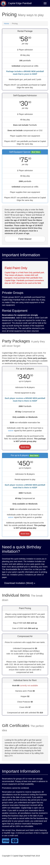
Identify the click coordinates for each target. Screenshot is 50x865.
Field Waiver (25, 239)
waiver (10, 431)
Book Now (25, 447)
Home (6, 23)
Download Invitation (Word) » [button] (19, 583)
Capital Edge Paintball (16, 3)
